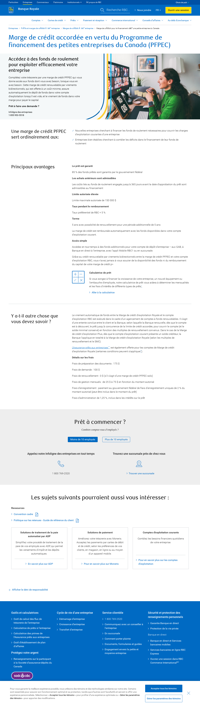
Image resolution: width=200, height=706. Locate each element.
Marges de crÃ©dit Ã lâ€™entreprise (78, 28)
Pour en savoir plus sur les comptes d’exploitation (158, 562)
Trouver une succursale (141, 473)
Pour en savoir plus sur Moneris (101, 563)
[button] (115, 10)
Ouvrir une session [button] (178, 10)
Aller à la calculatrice (103, 292)
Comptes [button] (36, 20)
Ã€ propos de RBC (93, 2)
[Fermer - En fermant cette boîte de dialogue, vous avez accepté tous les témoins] (188, 693)
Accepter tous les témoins (164, 688)
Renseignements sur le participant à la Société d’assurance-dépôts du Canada (33, 662)
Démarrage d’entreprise (72, 618)
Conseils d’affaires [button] (151, 20)
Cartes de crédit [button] (55, 20)
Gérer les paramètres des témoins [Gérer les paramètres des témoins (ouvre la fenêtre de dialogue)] (164, 698)
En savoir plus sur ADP (40, 563)
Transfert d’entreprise (70, 629)
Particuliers (13, 2)
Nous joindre (144, 10)
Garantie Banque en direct (164, 623)
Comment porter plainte (118, 638)
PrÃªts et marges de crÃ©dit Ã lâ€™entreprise (40, 28)
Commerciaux (43, 2)
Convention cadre (23, 514)
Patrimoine (58, 2)
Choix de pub (181, 2)
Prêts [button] (73, 20)
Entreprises (27, 2)
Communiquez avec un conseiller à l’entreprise (124, 626)
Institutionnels (74, 2)
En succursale (112, 633)
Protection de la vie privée (164, 628)
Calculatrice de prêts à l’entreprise (32, 628)
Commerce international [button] (123, 20)
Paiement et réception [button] (93, 20)
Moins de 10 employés (82, 439)
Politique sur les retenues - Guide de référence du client (44, 520)
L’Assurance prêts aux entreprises (90, 347)
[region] (100, 693)
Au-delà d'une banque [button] (178, 20)
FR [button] (157, 10)
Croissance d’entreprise (72, 624)
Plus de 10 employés (116, 439)
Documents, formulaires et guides (123, 644)
